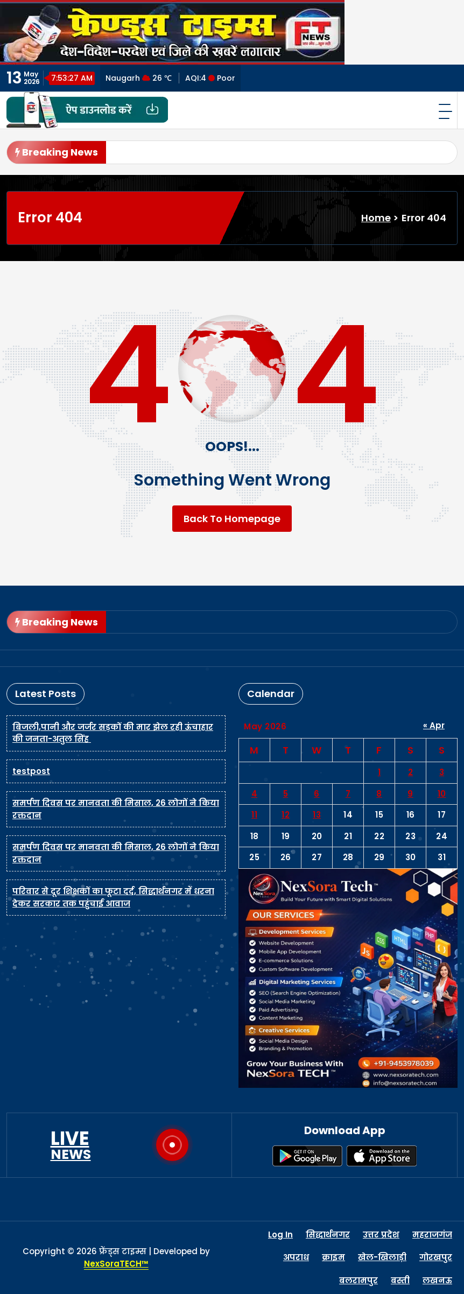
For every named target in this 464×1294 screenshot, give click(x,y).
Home (376, 217)
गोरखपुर (435, 1257)
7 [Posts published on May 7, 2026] (348, 793)
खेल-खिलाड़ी (382, 1257)
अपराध (296, 1257)
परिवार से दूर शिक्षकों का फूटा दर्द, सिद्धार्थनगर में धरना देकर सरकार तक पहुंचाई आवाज (113, 897)
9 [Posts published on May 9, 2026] (410, 793)
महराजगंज (432, 1234)
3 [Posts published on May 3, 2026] (442, 772)
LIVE (71, 1145)
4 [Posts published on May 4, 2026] (254, 793)
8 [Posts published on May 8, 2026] (379, 793)
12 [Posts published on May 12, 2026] (286, 814)
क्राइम (333, 1257)
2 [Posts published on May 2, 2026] (410, 772)
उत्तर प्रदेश (381, 1234)
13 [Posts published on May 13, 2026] (317, 814)
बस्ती (400, 1280)
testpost (31, 771)
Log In (280, 1234)
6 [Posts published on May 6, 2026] (317, 793)
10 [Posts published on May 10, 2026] (442, 793)
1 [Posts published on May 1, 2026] (379, 772)
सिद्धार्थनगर (328, 1234)
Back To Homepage (232, 518)
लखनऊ (437, 1280)
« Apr (434, 725)
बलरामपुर (358, 1280)
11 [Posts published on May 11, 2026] (254, 814)
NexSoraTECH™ (116, 1263)
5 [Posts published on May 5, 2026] (286, 793)
